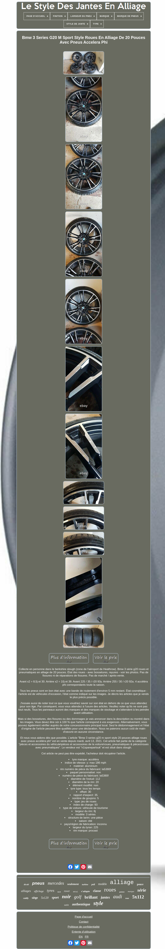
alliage (122, 882)
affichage (39, 891)
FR (87, 936)
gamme (122, 892)
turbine (85, 884)
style (98, 903)
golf (77, 896)
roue (127, 898)
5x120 (44, 897)
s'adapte (85, 891)
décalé (26, 884)
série (141, 890)
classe (97, 891)
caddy (26, 898)
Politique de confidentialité (84, 926)
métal (75, 892)
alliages (26, 891)
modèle (102, 884)
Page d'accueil (84, 916)
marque (131, 891)
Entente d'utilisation (84, 931)
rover (67, 891)
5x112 (138, 896)
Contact (83, 921)
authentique (81, 904)
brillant (91, 897)
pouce (140, 884)
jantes (105, 897)
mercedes (56, 883)
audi (117, 896)
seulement (73, 884)
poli (93, 884)
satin (66, 905)
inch (59, 892)
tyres (50, 890)
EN (81, 936)
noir (66, 896)
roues (110, 890)
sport (55, 897)
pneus (38, 883)
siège (35, 897)
